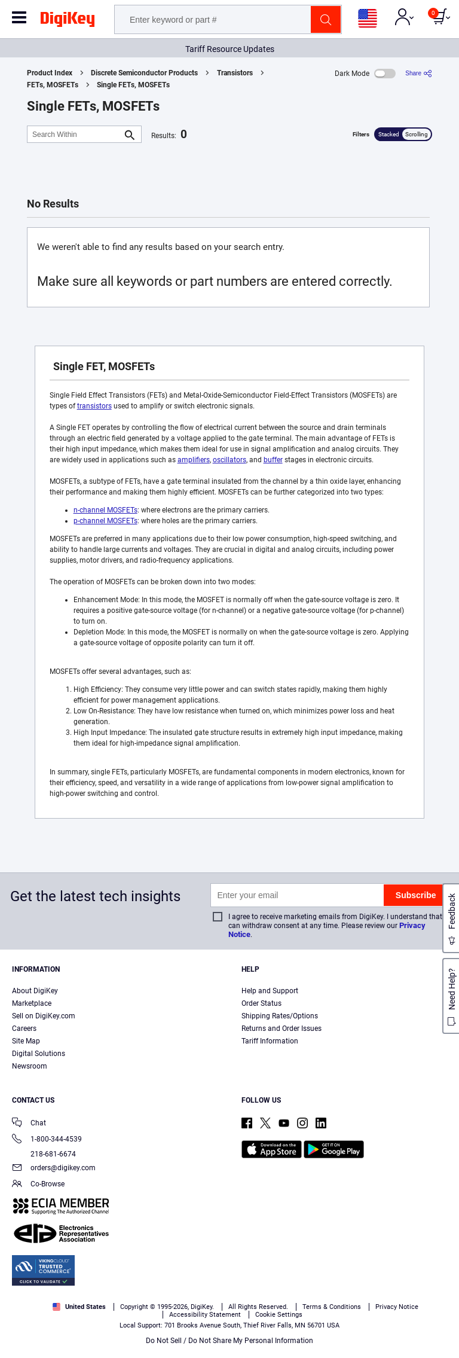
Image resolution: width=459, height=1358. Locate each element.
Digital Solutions (38, 1053)
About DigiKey (35, 991)
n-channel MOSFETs (105, 510)
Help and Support (269, 991)
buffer (273, 460)
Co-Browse (38, 1185)
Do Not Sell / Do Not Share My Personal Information (229, 1340)
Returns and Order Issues (281, 1028)
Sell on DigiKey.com (43, 1016)
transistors (94, 406)
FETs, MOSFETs (52, 85)
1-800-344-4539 (47, 1140)
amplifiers (194, 460)
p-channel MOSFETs (105, 521)
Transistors (235, 73)
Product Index (49, 73)
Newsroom (29, 1066)
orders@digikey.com (54, 1168)
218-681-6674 (44, 1154)
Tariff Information (269, 1041)
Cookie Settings (278, 1315)
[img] (67, 21)
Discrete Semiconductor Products (144, 73)
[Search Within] (74, 134)
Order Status (261, 1003)
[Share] (418, 73)
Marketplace (31, 1003)
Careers (24, 1028)
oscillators (229, 460)
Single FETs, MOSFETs (133, 85)
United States (79, 1307)
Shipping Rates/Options (279, 1016)
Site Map (26, 1041)
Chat (29, 1124)
